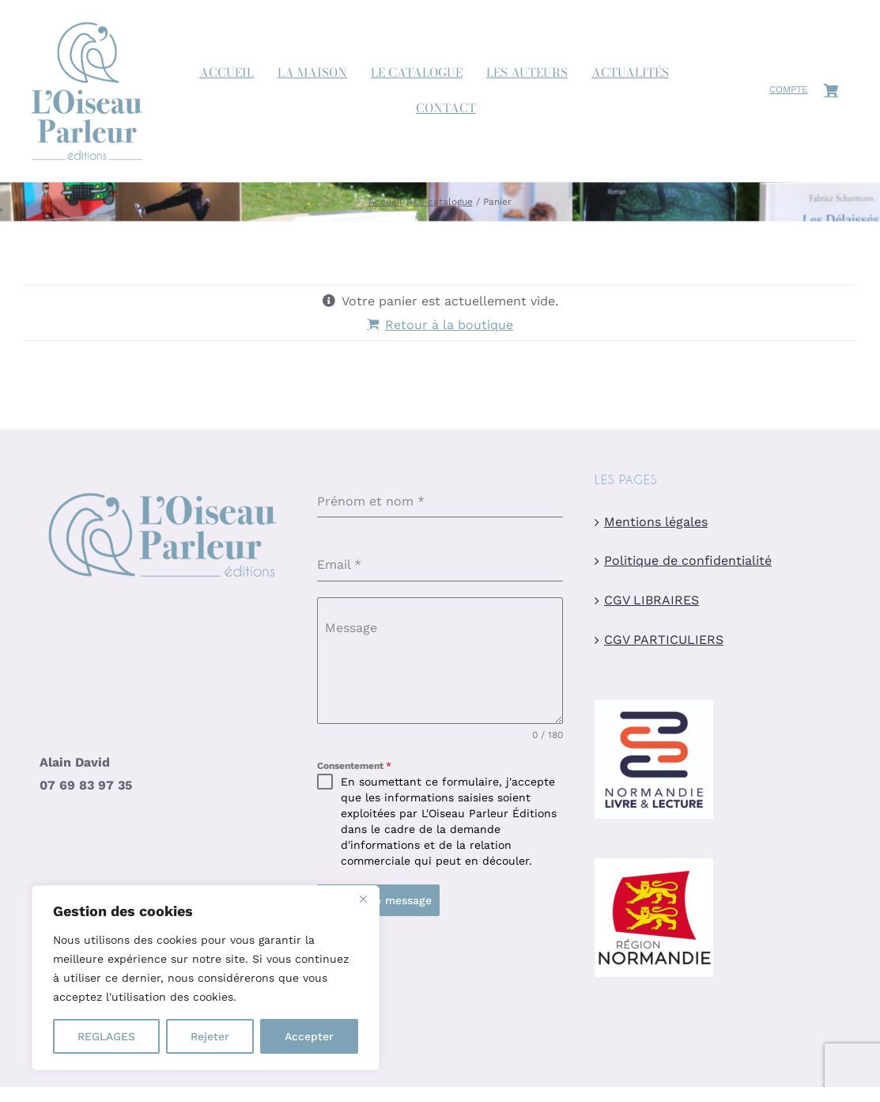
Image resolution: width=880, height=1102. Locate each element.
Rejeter (210, 1036)
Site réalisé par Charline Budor (389, 1040)
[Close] (362, 898)
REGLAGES (106, 1036)
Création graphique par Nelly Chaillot (556, 1040)
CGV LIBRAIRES (651, 600)
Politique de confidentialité (688, 561)
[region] (206, 977)
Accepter (309, 1036)
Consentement (354, 766)
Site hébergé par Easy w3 (708, 1040)
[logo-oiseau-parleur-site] (87, 18)
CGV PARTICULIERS (663, 640)
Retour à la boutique (449, 324)
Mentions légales (656, 521)
